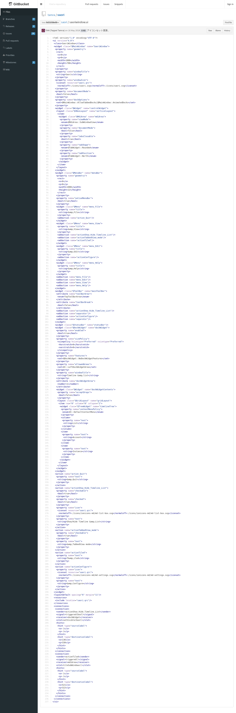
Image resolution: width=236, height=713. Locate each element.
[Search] (63, 4)
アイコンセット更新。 (98, 30)
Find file (228, 22)
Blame (218, 30)
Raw (210, 30)
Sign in (230, 4)
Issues (106, 4)
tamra (51, 15)
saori (60, 15)
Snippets (118, 4)
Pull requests (91, 4)
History (227, 30)
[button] (41, 4)
